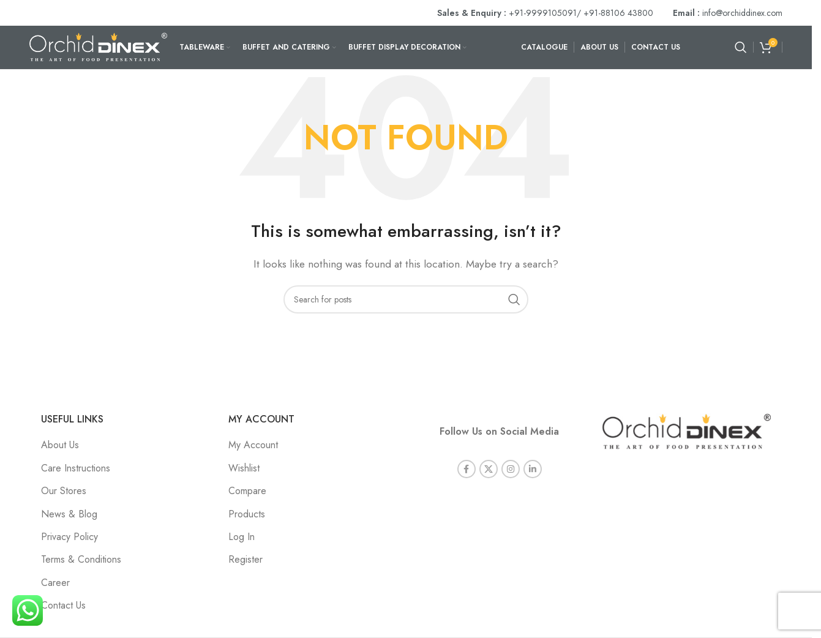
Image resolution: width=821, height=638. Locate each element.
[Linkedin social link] (532, 469)
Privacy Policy (69, 537)
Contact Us (63, 605)
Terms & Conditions (81, 559)
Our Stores (63, 491)
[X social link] (488, 469)
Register (245, 559)
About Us (60, 445)
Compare (247, 491)
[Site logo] (98, 46)
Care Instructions (75, 468)
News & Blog (69, 514)
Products (246, 514)
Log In (241, 537)
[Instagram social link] (510, 469)
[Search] (741, 47)
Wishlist (244, 468)
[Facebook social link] (466, 469)
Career (55, 583)
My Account (253, 445)
